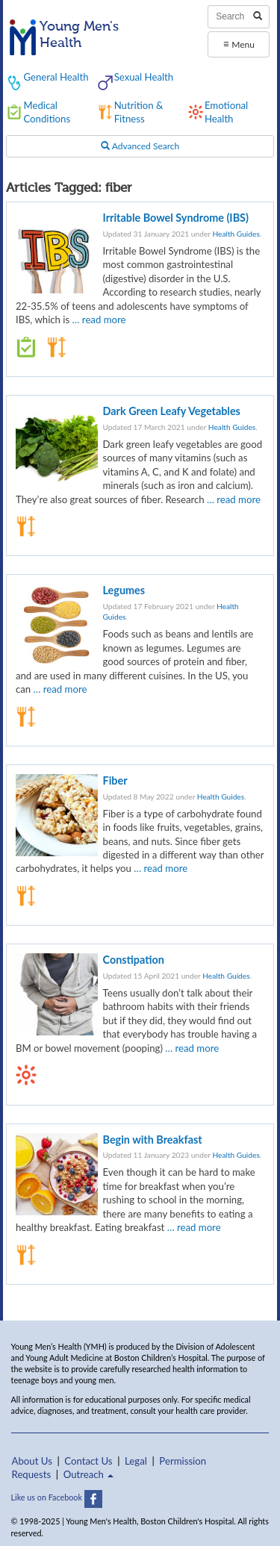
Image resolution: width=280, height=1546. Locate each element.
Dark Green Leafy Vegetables (171, 411)
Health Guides (235, 233)
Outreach (88, 1474)
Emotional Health (226, 112)
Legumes (124, 590)
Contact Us (88, 1461)
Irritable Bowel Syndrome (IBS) (176, 217)
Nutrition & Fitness (139, 112)
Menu (239, 43)
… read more (99, 319)
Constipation (133, 959)
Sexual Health (144, 77)
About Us (32, 1461)
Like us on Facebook (56, 1497)
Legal (136, 1461)
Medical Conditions (46, 112)
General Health (55, 77)
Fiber (115, 780)
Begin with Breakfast (152, 1139)
